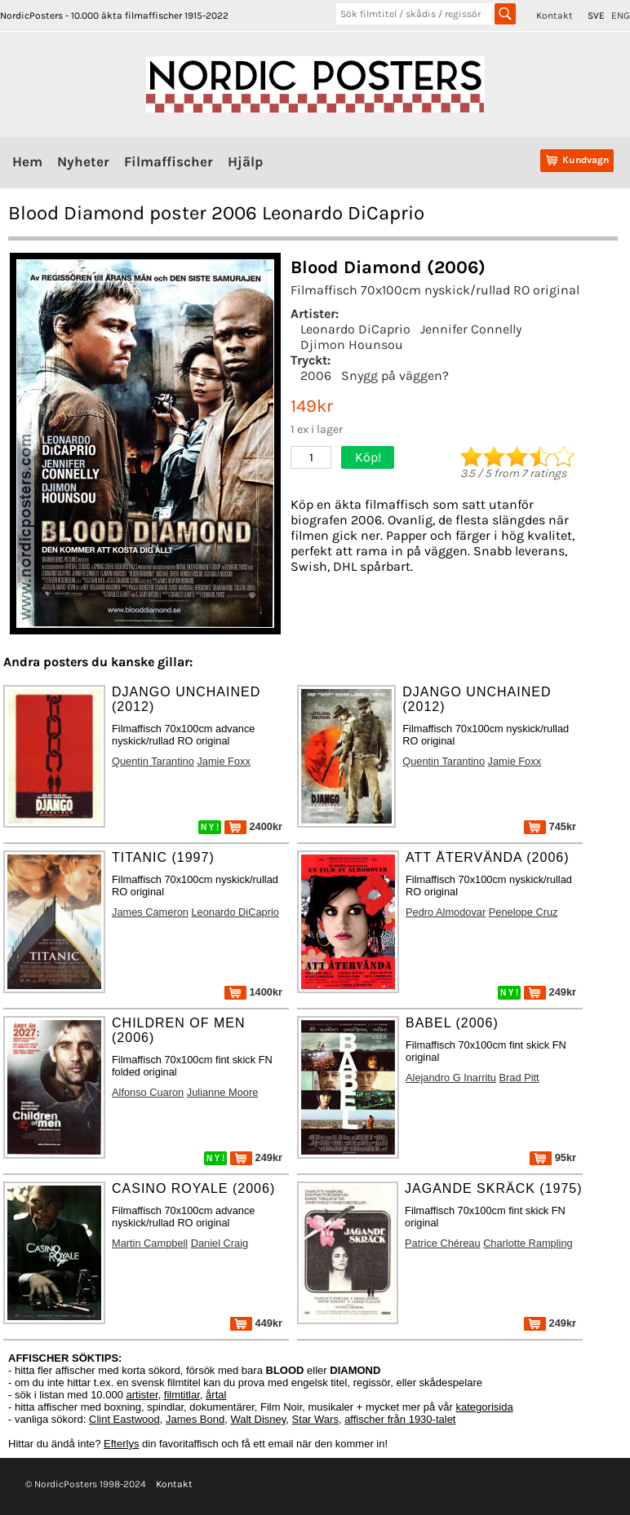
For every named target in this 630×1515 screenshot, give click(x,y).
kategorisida (484, 1407)
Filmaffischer (168, 161)
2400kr (253, 826)
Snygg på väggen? (395, 375)
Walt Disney (258, 1419)
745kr (550, 826)
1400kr (253, 992)
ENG (620, 15)
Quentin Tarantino (153, 761)
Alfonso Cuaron (148, 1092)
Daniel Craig (219, 1243)
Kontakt (554, 15)
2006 (315, 375)
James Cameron (150, 912)
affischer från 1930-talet (399, 1419)
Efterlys (121, 1444)
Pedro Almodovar (446, 912)
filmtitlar (182, 1395)
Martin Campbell (150, 1243)
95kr (553, 1157)
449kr (256, 1323)
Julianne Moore (223, 1092)
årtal (216, 1395)
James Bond (195, 1419)
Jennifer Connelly (470, 329)
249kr (550, 992)
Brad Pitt (519, 1077)
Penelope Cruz (523, 912)
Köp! (368, 457)
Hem (27, 161)
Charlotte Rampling (528, 1243)
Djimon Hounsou (351, 344)
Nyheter (83, 161)
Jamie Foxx (223, 761)
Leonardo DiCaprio (355, 329)
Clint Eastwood (124, 1419)
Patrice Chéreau (442, 1243)
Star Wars (315, 1419)
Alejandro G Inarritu (451, 1077)
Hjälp (245, 161)
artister (142, 1395)
